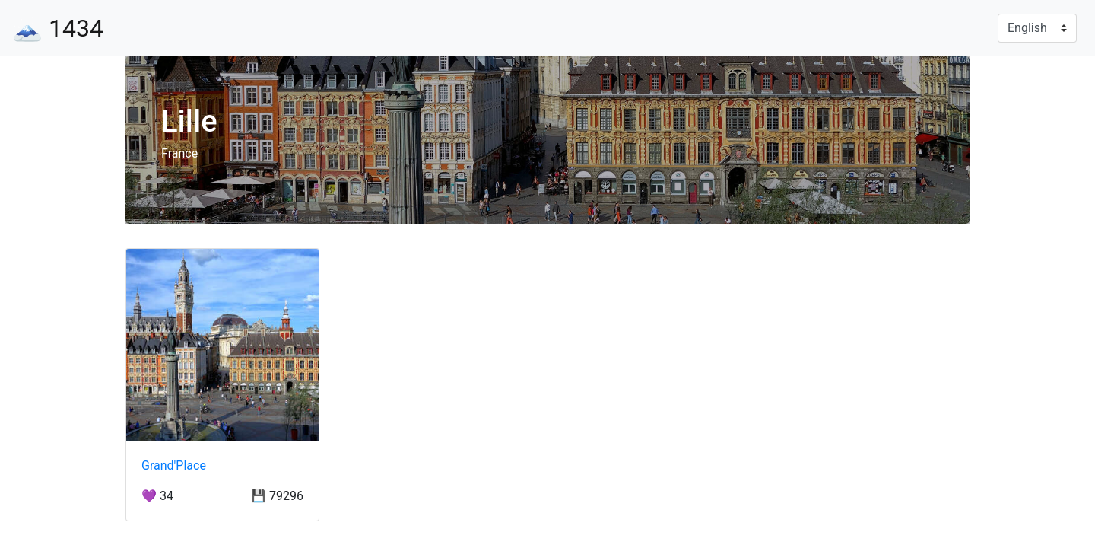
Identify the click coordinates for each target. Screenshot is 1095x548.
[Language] (1037, 28)
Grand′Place (173, 465)
